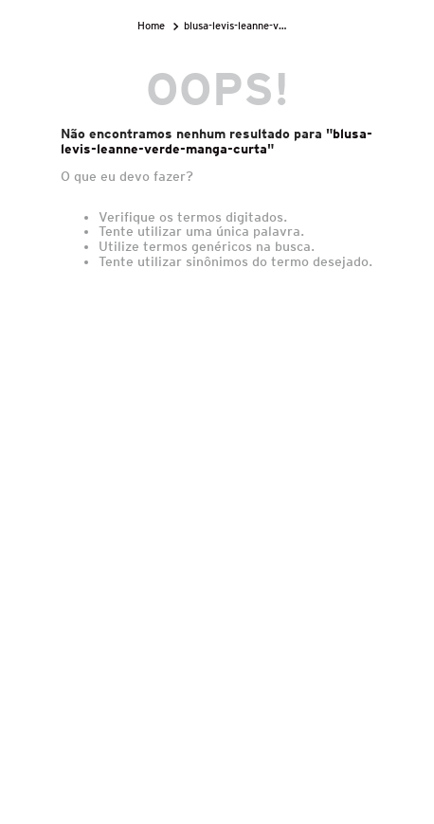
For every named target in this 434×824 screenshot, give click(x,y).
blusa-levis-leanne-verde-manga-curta (239, 25)
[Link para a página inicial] (153, 26)
